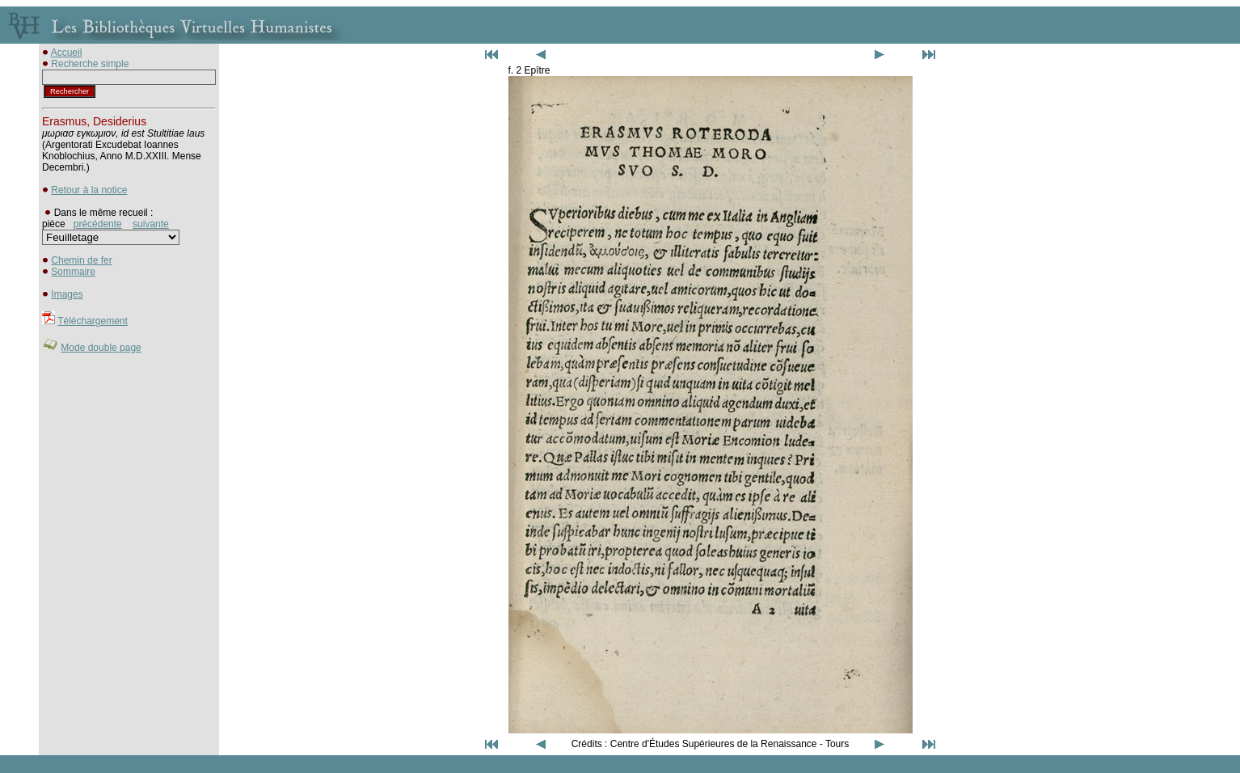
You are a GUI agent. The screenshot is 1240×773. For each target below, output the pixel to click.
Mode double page (101, 347)
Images (66, 294)
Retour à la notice (89, 190)
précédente (98, 224)
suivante (151, 224)
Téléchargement (92, 321)
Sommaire (73, 271)
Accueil (66, 52)
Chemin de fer (81, 260)
